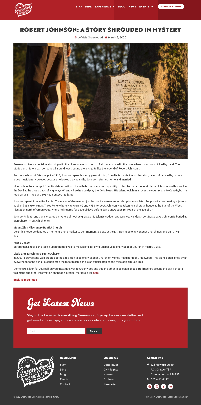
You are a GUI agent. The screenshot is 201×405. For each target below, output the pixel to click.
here (96, 272)
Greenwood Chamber (178, 396)
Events (146, 6)
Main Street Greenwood (155, 396)
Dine (88, 6)
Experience (105, 6)
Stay (79, 6)
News (132, 6)
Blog (121, 6)
